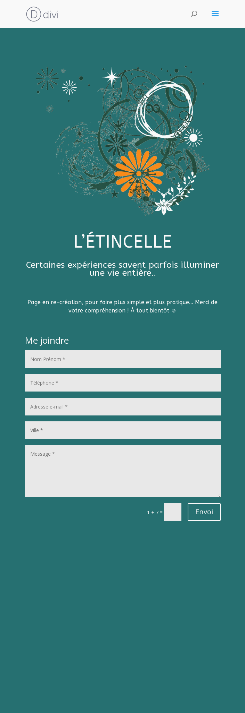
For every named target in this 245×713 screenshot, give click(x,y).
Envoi (204, 511)
